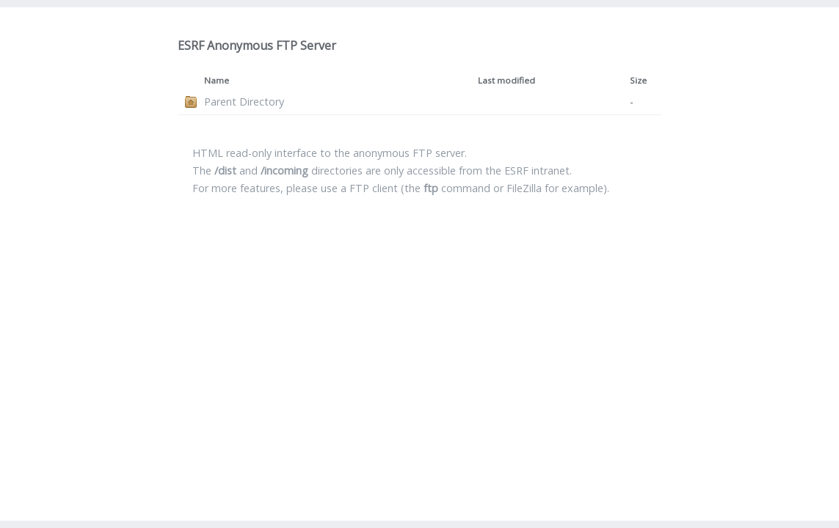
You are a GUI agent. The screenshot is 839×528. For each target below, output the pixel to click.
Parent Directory (244, 102)
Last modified (506, 80)
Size (638, 80)
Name (216, 80)
